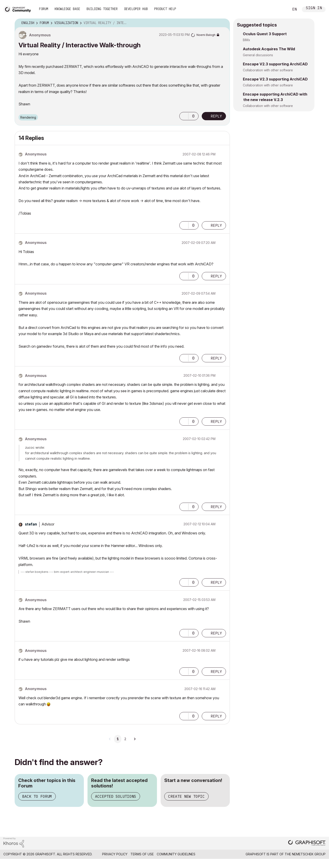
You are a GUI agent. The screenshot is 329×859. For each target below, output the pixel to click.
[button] (184, 116)
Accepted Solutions (115, 796)
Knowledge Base (67, 9)
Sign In (314, 8)
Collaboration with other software (268, 70)
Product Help (165, 9)
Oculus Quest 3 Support (265, 34)
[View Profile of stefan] (31, 524)
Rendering (28, 117)
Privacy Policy (114, 854)
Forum (43, 9)
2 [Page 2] (125, 739)
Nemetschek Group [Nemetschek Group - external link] (309, 854)
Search (280, 9)
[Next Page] (134, 739)
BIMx (246, 40)
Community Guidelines (176, 854)
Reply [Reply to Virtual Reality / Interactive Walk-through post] (216, 116)
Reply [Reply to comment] (216, 225)
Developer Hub (136, 9)
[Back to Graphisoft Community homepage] (18, 9)
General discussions (258, 55)
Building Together (102, 9)
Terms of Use (142, 854)
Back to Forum (37, 796)
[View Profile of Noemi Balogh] (205, 35)
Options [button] (223, 23)
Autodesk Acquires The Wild (269, 49)
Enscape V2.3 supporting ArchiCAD (275, 64)
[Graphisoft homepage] (307, 843)
